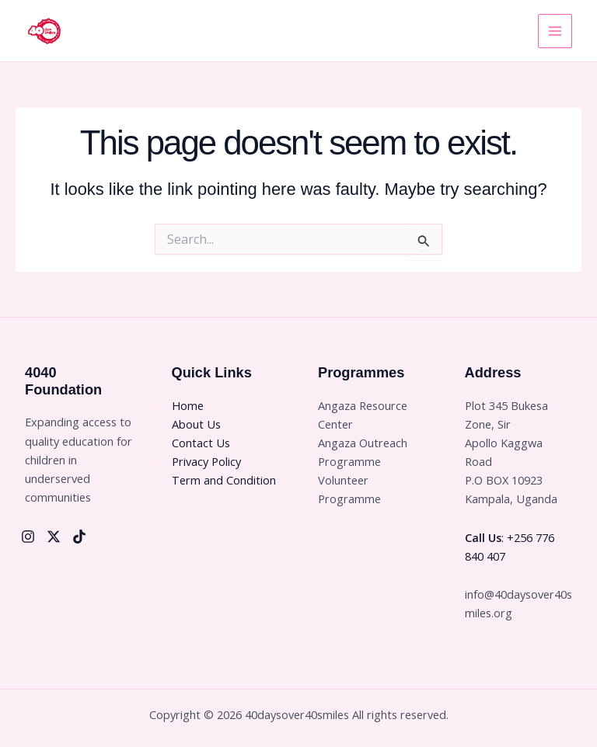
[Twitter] (54, 537)
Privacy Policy (206, 461)
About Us (196, 424)
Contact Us (201, 442)
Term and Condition (224, 480)
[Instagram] (28, 537)
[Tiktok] (79, 537)
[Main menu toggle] (555, 31)
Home (188, 405)
